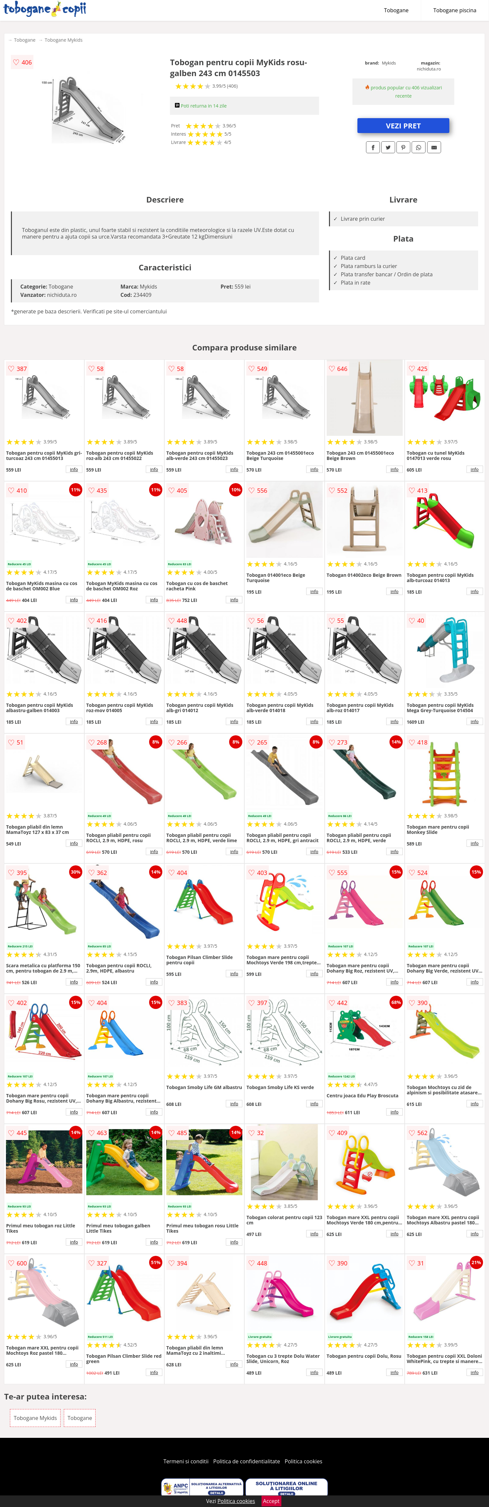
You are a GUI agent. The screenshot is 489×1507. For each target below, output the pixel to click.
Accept (271, 1501)
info (74, 469)
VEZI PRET (403, 125)
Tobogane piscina (454, 10)
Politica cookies (303, 1461)
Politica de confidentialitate (246, 1461)
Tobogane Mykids (63, 40)
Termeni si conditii (186, 1461)
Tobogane (396, 10)
